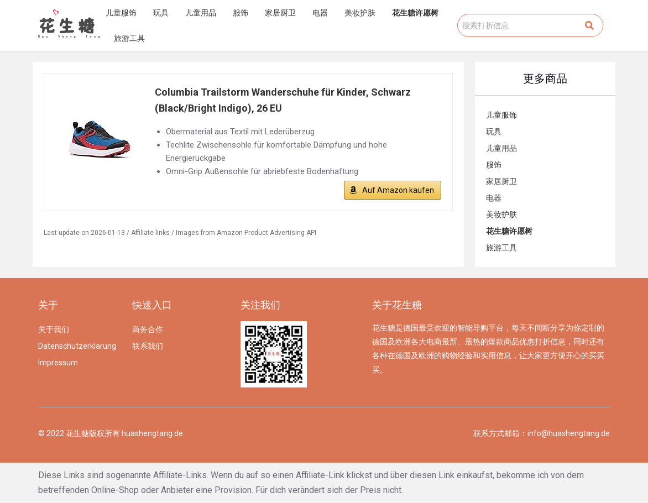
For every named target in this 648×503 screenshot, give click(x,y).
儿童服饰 (121, 12)
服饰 (240, 12)
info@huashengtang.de (568, 433)
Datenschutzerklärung (77, 346)
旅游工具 (129, 38)
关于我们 (53, 329)
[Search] (589, 25)
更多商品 (545, 78)
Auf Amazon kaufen (398, 190)
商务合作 (147, 329)
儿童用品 (200, 12)
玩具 (161, 12)
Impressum (58, 362)
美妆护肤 (359, 12)
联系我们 (147, 346)
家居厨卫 (280, 12)
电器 (320, 12)
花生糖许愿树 (415, 12)
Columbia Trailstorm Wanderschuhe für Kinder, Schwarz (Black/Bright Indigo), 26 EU (283, 100)
